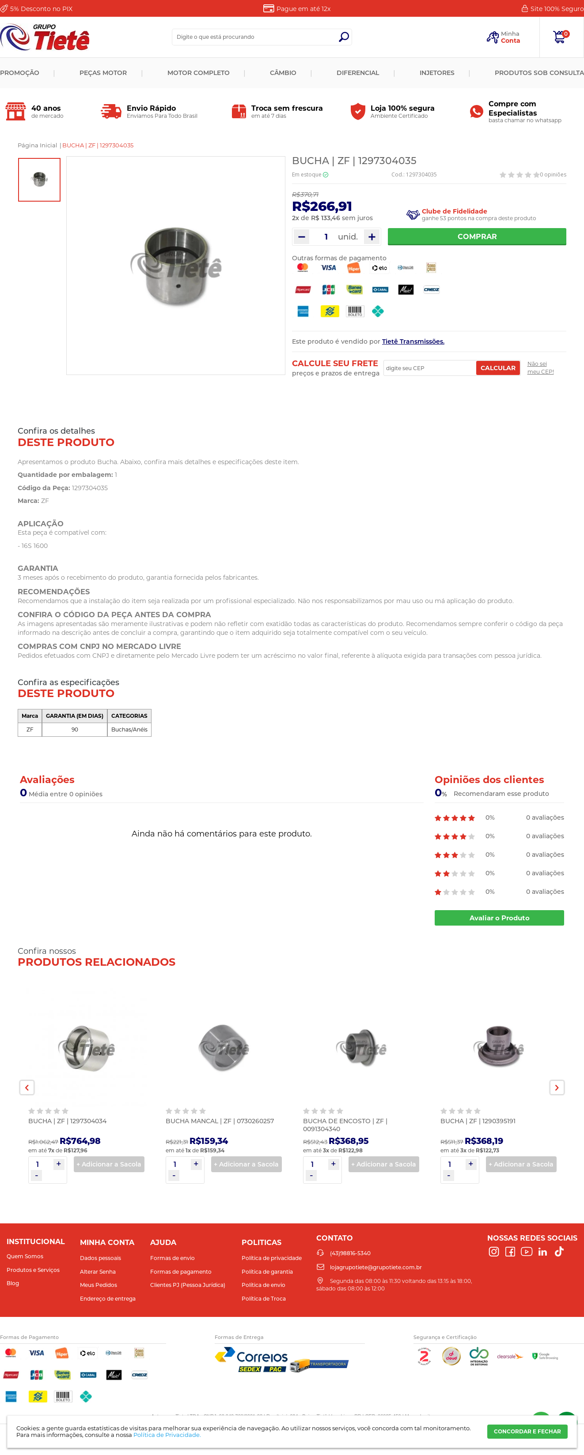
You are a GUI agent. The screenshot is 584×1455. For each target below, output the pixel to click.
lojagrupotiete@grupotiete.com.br (376, 1267)
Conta (510, 41)
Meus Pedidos (98, 1285)
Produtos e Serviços (33, 1270)
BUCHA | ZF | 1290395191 (478, 1121)
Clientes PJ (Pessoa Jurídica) (187, 1285)
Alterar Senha (98, 1271)
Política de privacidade (272, 1258)
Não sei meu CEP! (540, 367)
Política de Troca (264, 1298)
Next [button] (557, 1087)
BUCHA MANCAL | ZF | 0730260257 (220, 1121)
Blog (13, 1283)
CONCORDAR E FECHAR (527, 1431)
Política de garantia (267, 1271)
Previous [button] (27, 1087)
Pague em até (303, 9)
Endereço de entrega (108, 1298)
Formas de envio (172, 1258)
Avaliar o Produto (500, 918)
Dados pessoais (100, 1258)
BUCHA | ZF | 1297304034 (67, 1121)
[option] (39, 179)
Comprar (477, 236)
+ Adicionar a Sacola (108, 1164)
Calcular (498, 368)
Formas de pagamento (181, 1271)
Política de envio (263, 1285)
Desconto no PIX (41, 9)
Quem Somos (25, 1256)
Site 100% (557, 9)
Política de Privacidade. (167, 1434)
